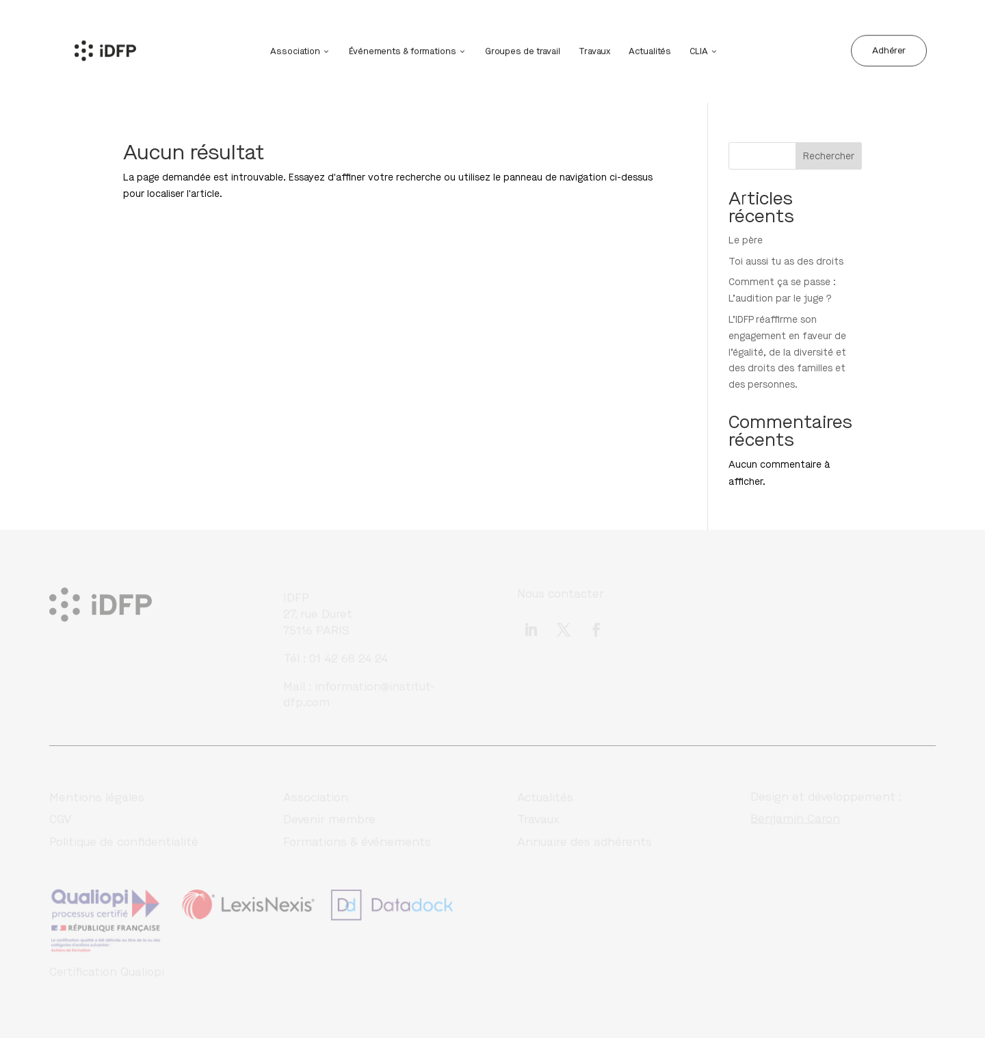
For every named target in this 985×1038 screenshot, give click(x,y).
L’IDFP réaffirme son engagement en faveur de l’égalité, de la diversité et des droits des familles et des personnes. (787, 352)
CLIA (699, 50)
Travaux (594, 50)
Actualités (650, 50)
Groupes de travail (522, 50)
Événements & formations (402, 50)
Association (295, 50)
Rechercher (828, 156)
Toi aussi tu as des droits (785, 261)
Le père (745, 240)
